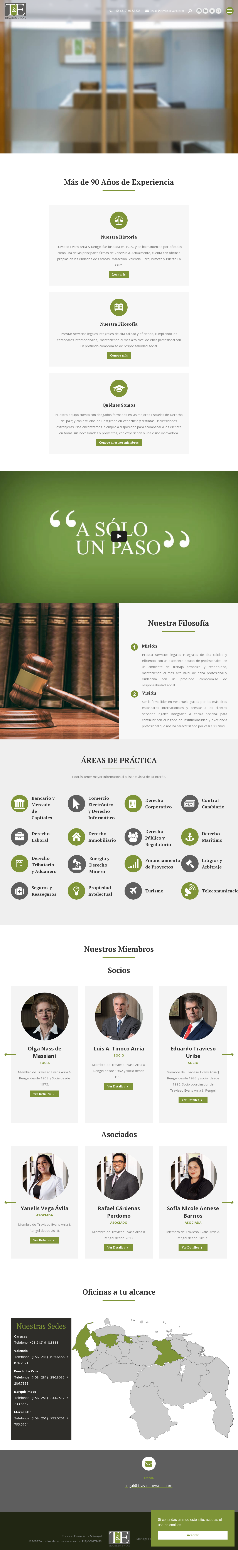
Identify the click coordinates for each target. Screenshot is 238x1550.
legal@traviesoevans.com (164, 11)
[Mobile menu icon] (230, 11)
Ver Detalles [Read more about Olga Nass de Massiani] (43, 1094)
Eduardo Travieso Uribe (193, 1052)
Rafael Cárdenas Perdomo (119, 1212)
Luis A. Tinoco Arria (119, 1048)
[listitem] (139, 1336)
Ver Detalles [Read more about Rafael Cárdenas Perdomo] (117, 1247)
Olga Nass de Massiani (44, 1052)
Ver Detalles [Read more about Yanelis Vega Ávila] (43, 1240)
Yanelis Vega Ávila (44, 1208)
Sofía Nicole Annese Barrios (193, 1212)
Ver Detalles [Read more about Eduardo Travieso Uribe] (192, 1100)
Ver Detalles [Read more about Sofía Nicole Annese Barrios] (192, 1247)
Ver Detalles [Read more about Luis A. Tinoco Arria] (117, 1086)
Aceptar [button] (193, 1535)
